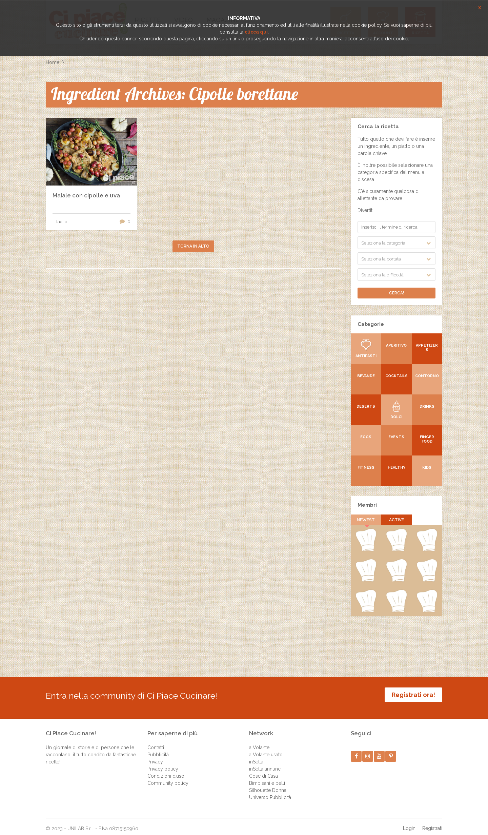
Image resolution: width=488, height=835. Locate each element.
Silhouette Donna (267, 785)
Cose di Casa (263, 771)
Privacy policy (162, 763)
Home (52, 62)
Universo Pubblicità (270, 792)
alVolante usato (266, 749)
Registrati (432, 823)
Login (409, 823)
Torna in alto (193, 246)
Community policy (167, 778)
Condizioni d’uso (165, 771)
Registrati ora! (413, 694)
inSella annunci (265, 763)
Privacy (155, 756)
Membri (367, 505)
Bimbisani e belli (267, 778)
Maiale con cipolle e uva (86, 195)
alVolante (259, 742)
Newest (366, 520)
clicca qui (256, 32)
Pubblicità (158, 749)
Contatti (155, 742)
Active (396, 520)
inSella (256, 756)
